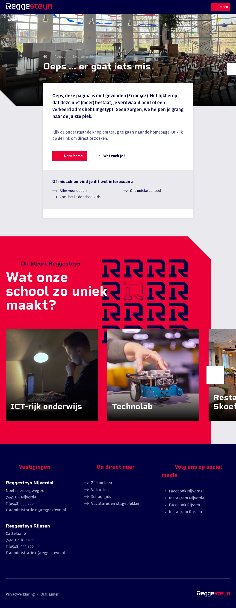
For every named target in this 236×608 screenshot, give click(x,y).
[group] (52, 375)
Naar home (73, 156)
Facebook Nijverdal (186, 491)
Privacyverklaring (20, 594)
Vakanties (100, 489)
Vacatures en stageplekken (116, 503)
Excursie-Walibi (83, 56)
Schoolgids (101, 496)
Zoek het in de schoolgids (80, 197)
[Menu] (220, 7)
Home (45, 56)
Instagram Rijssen (185, 512)
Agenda (60, 56)
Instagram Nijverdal (187, 498)
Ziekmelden (101, 482)
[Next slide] (215, 375)
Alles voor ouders (73, 190)
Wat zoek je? (113, 156)
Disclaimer (50, 594)
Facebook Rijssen (184, 505)
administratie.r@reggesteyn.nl (37, 553)
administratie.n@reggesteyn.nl (37, 510)
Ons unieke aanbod (145, 190)
